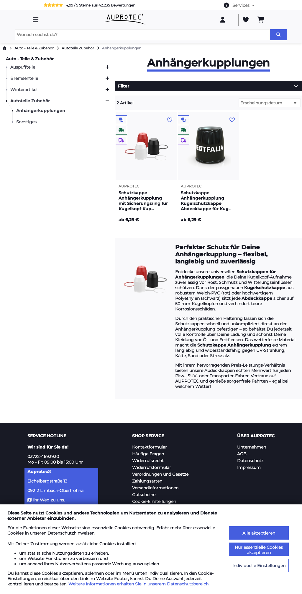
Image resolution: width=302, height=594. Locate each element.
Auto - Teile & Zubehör (30, 58)
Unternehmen (251, 447)
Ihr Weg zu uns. (46, 500)
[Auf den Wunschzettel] (169, 120)
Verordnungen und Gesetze (160, 474)
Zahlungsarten (147, 481)
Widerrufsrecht (148, 460)
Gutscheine (143, 494)
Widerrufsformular (151, 467)
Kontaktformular (149, 447)
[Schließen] (107, 100)
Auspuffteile (22, 67)
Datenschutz (250, 460)
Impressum (249, 467)
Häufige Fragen (148, 454)
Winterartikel (23, 89)
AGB (242, 454)
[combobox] (239, 5)
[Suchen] (278, 34)
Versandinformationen (155, 488)
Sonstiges (26, 121)
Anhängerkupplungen (40, 110)
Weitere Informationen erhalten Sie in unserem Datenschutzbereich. (138, 584)
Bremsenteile (24, 78)
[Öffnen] (107, 67)
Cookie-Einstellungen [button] (154, 501)
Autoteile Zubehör (30, 100)
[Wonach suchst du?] (142, 34)
